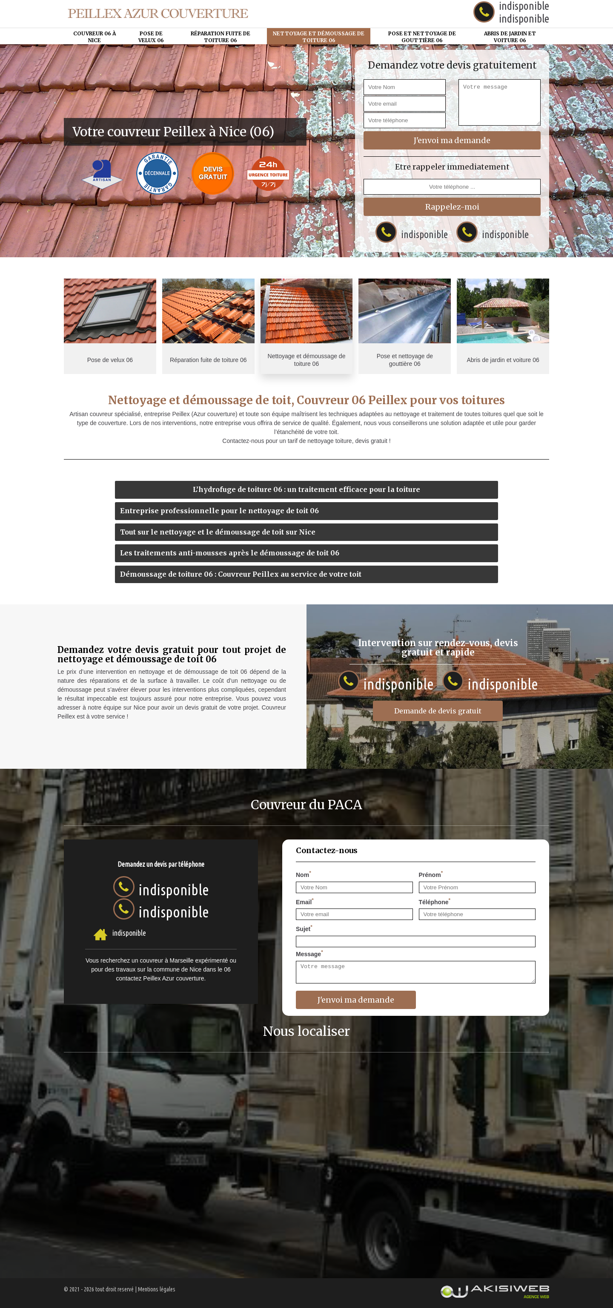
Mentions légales (156, 1289)
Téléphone (435, 901)
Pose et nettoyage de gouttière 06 (422, 36)
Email (305, 901)
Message (309, 953)
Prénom (431, 874)
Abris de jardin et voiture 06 (510, 36)
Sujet (304, 928)
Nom (303, 874)
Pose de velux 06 (151, 36)
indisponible (524, 18)
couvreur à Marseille (167, 960)
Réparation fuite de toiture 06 (220, 36)
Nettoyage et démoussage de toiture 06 (318, 36)
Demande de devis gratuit (437, 711)
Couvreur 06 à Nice (94, 36)
